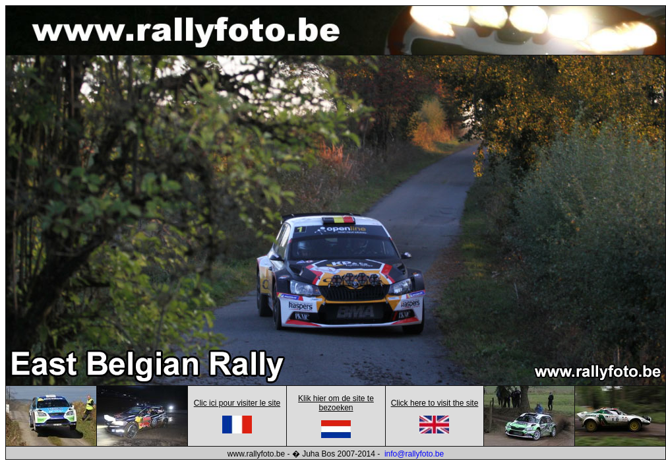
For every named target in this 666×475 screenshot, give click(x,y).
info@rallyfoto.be (414, 454)
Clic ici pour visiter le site (237, 403)
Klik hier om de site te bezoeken (336, 403)
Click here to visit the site (435, 403)
